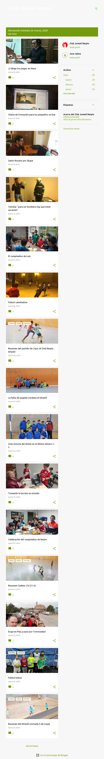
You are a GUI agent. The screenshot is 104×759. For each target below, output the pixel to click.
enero (68, 89)
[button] (54, 78)
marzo (69, 80)
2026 (65, 75)
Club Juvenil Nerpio (30, 8)
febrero (69, 84)
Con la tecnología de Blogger (52, 755)
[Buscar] (96, 8)
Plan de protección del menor (77, 119)
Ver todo (12, 34)
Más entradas (32, 746)
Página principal (71, 117)
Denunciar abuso (71, 128)
